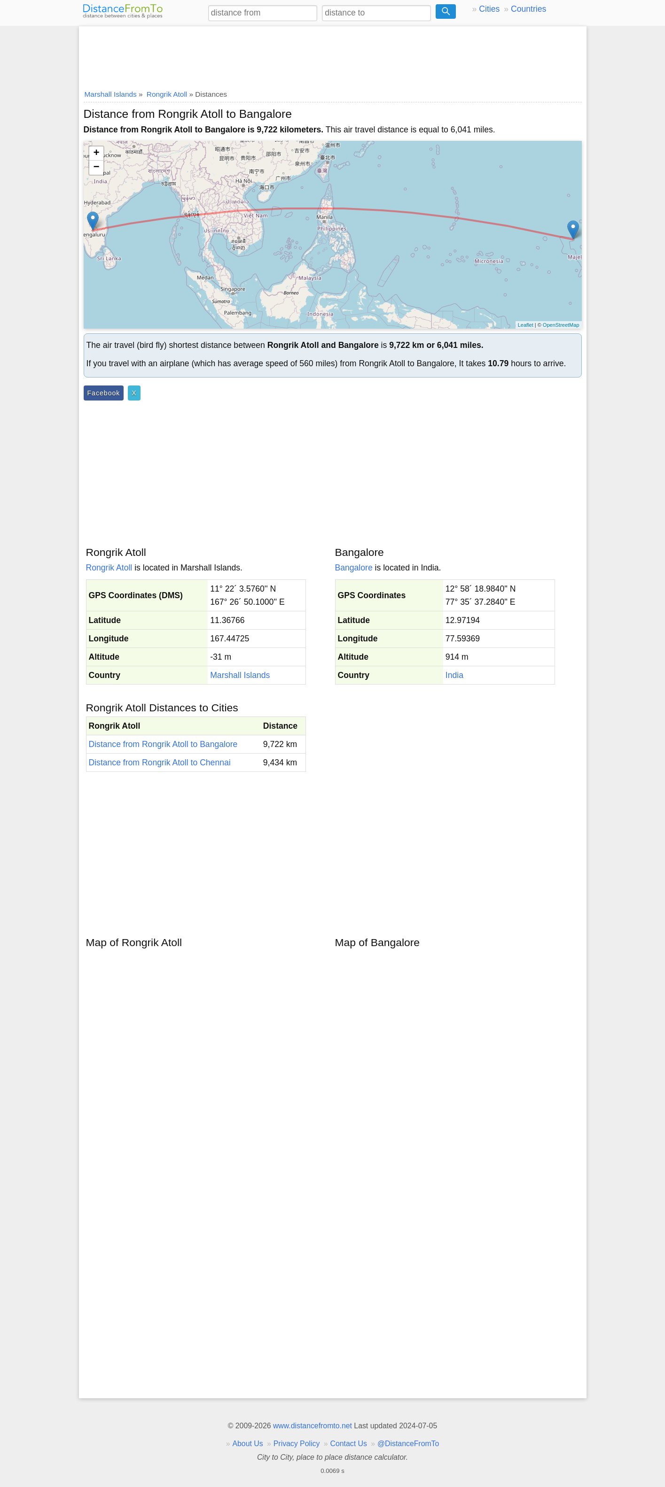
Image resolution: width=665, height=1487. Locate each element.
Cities (489, 9)
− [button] (96, 168)
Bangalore (354, 567)
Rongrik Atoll (109, 567)
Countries (528, 9)
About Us (247, 1444)
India (454, 675)
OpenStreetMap (561, 325)
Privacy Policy (297, 1444)
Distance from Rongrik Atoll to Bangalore (163, 744)
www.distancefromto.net (312, 1426)
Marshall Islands (240, 675)
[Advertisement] (333, 54)
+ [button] (96, 153)
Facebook (103, 393)
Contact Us (348, 1444)
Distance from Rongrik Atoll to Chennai (160, 762)
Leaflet (525, 325)
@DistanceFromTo (408, 1444)
